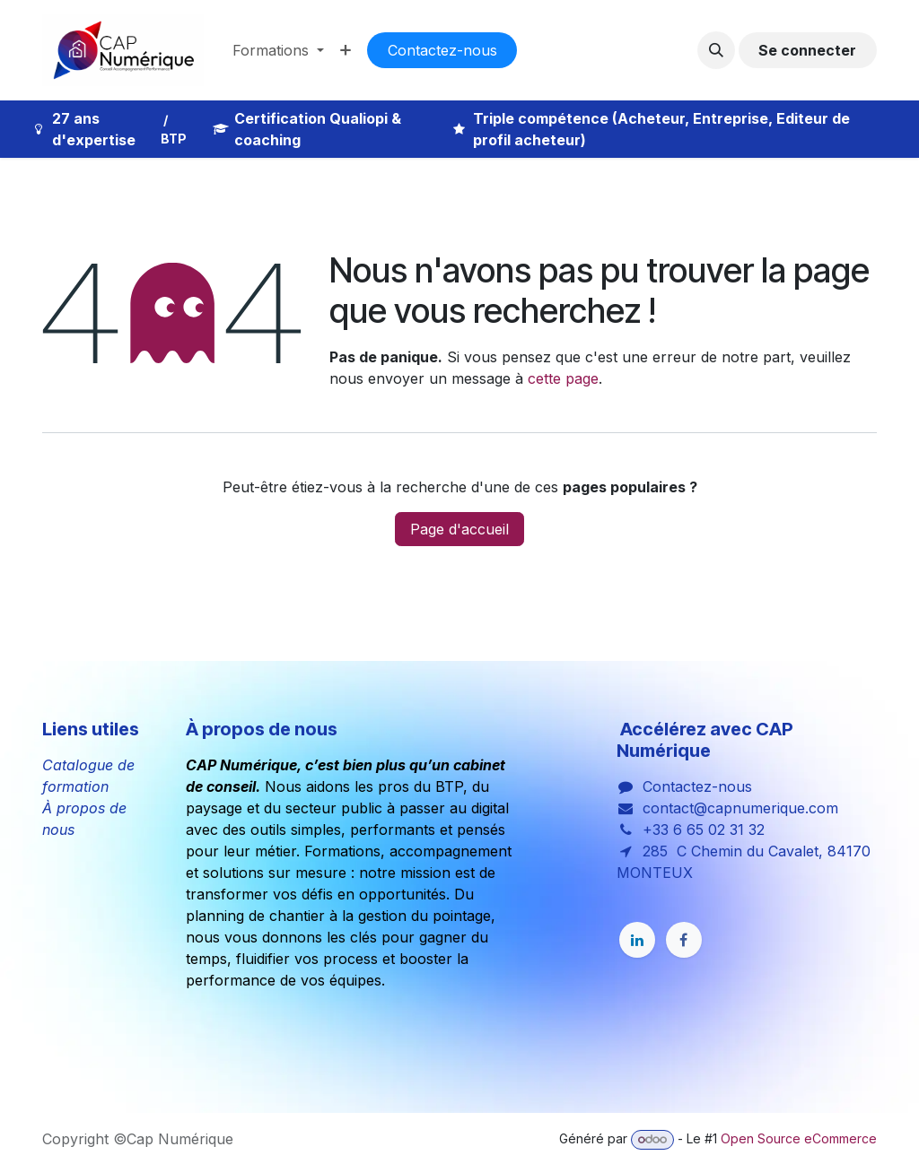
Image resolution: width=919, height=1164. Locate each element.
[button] (716, 50)
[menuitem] (278, 50)
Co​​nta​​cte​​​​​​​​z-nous (442, 50)
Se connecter (807, 50)
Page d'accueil (459, 529)
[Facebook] (684, 940)
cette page (563, 378)
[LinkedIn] (637, 940)
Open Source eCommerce (799, 1138)
